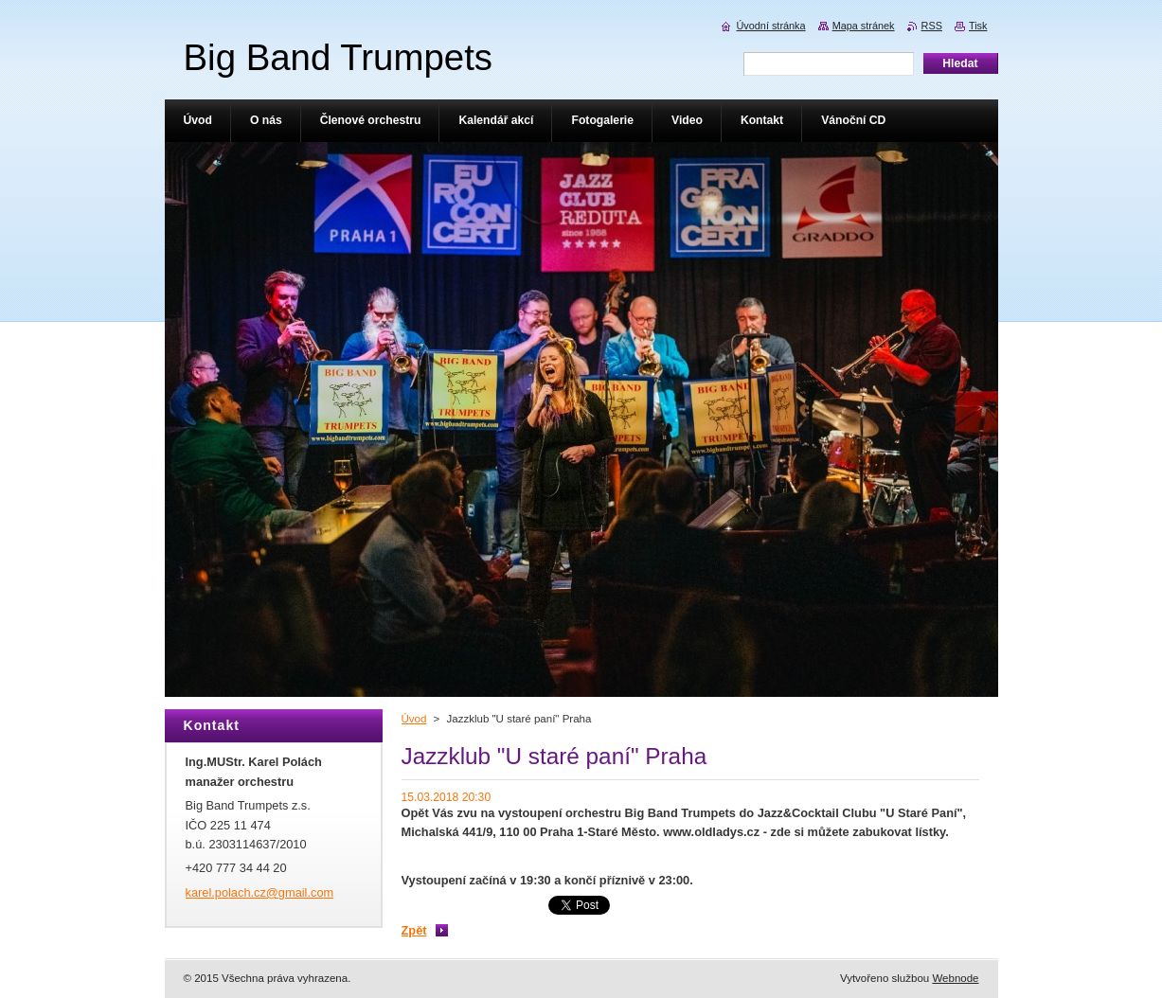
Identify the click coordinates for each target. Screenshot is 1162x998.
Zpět (414, 930)
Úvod (414, 718)
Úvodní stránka (770, 25)
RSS (931, 25)
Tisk (978, 25)
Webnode (955, 978)
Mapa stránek (863, 25)
